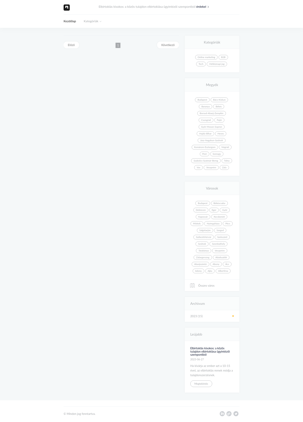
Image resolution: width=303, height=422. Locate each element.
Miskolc (197, 223)
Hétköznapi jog (217, 63)
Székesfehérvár (203, 237)
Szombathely (218, 243)
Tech (201, 63)
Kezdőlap (70, 21)
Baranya (205, 106)
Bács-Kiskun (219, 99)
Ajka (210, 270)
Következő (168, 45)
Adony (198, 270)
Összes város (202, 285)
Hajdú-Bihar (205, 133)
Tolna (227, 160)
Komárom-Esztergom (205, 147)
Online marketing (206, 57)
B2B (223, 57)
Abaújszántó (200, 264)
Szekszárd (222, 237)
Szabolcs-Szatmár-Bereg (206, 160)
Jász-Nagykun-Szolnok (211, 140)
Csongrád (206, 120)
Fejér (219, 120)
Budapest (202, 99)
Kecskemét (219, 216)
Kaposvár (203, 216)
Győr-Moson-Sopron (211, 126)
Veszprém (211, 167)
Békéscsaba (219, 203)
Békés (219, 106)
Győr (224, 209)
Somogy (217, 153)
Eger (214, 209)
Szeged (220, 230)
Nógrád (225, 147)
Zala (224, 167)
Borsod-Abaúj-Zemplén (211, 113)
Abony (216, 264)
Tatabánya (203, 250)
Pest (204, 153)
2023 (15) (196, 316)
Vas (198, 167)
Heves (221, 133)
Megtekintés (201, 383)
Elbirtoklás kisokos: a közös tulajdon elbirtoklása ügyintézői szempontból (210, 351)
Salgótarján (205, 230)
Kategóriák (91, 21)
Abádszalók (221, 257)
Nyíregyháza (213, 223)
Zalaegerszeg (202, 257)
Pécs (227, 223)
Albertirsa (223, 270)
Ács (227, 264)
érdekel (203, 6)
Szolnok (202, 243)
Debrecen (201, 209)
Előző (71, 45)
